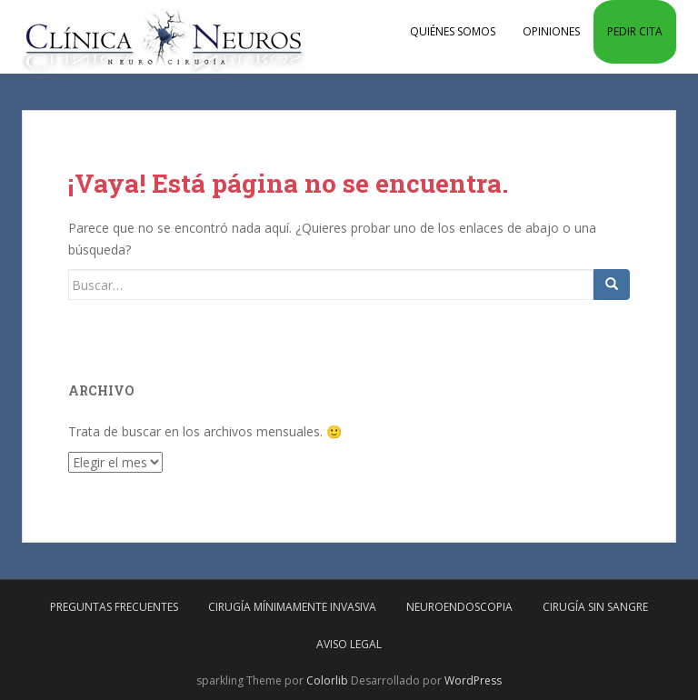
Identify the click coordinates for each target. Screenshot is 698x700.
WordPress (473, 680)
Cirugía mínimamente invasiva (292, 607)
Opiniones (551, 31)
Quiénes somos (452, 31)
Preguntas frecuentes (114, 607)
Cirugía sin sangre (595, 607)
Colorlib (327, 680)
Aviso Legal (349, 644)
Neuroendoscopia (459, 607)
